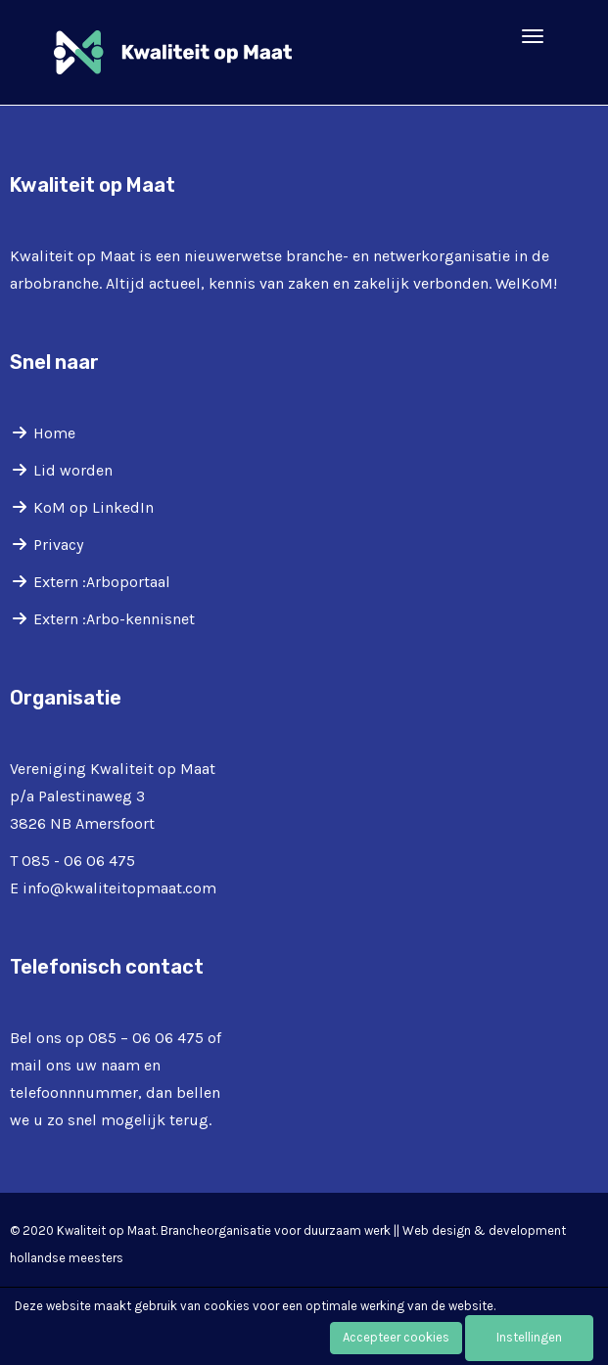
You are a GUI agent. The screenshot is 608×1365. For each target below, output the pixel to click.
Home (54, 433)
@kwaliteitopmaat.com (119, 888)
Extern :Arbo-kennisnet (114, 619)
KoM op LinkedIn (93, 507)
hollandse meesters (66, 1258)
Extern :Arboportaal (101, 581)
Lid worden (73, 470)
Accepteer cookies (396, 1337)
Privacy (58, 544)
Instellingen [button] (529, 1337)
